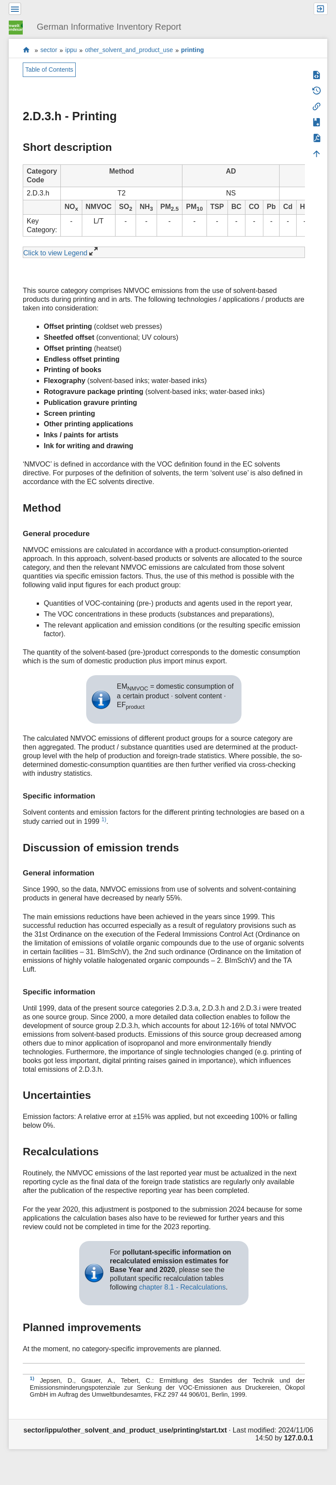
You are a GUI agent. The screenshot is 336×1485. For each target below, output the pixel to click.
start (26, 50)
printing (192, 50)
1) (104, 819)
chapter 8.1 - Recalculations (182, 1287)
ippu (71, 50)
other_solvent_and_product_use (129, 50)
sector (48, 50)
